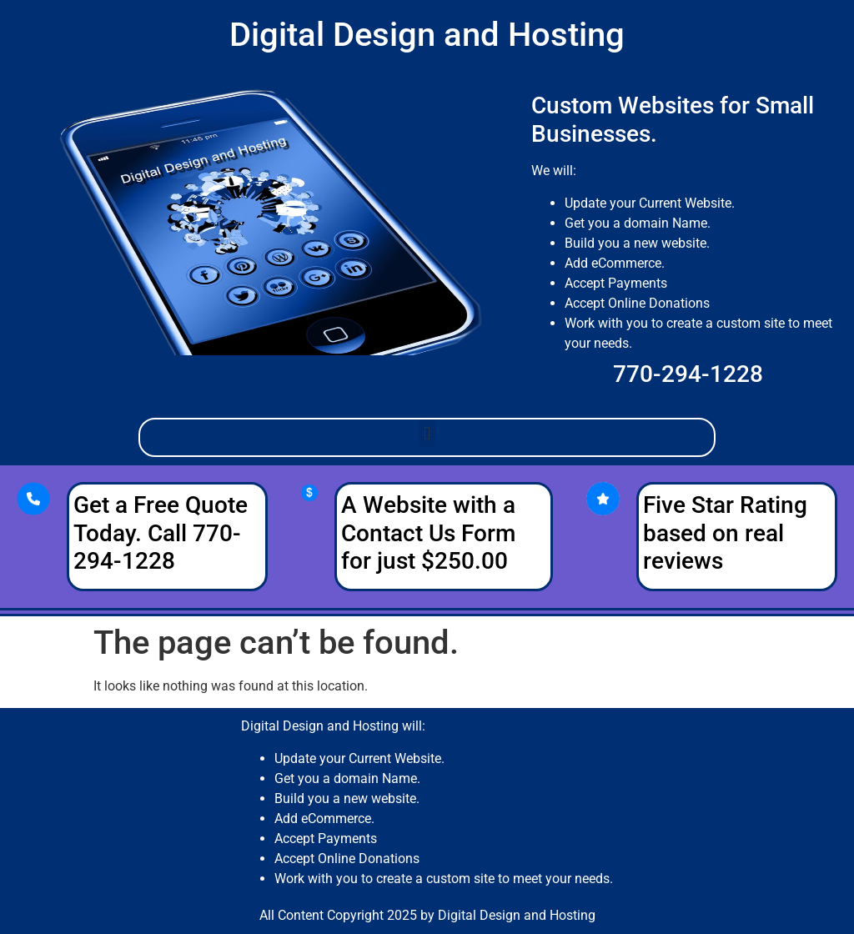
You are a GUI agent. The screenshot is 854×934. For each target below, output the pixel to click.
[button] (427, 433)
